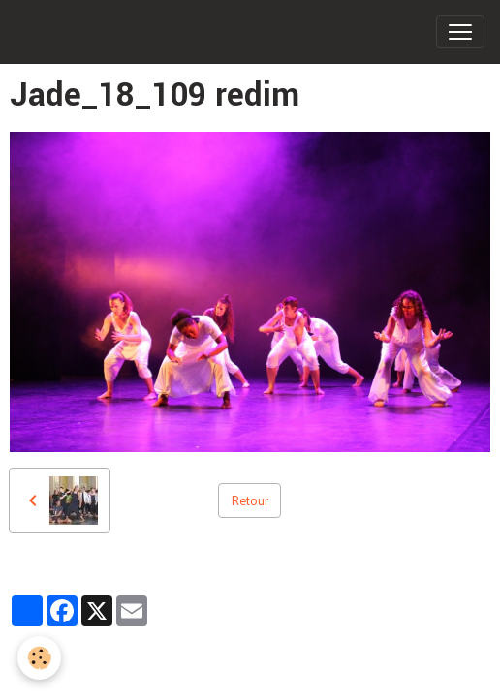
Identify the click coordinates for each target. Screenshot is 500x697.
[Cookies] (39, 658)
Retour (249, 500)
